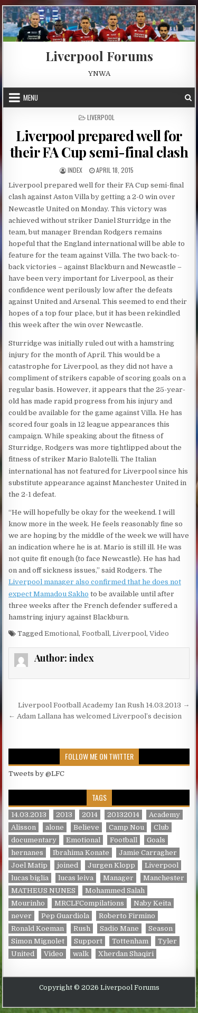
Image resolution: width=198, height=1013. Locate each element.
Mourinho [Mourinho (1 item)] (28, 903)
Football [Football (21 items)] (123, 840)
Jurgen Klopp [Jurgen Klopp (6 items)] (111, 865)
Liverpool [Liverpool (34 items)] (161, 865)
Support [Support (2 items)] (88, 941)
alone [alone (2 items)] (54, 827)
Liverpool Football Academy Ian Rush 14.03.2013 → (104, 705)
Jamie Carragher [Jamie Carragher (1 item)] (148, 853)
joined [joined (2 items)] (67, 865)
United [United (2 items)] (22, 954)
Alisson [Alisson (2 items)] (23, 827)
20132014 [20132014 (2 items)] (123, 815)
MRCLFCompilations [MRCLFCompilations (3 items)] (89, 903)
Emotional (61, 633)
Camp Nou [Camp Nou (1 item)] (126, 827)
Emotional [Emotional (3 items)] (83, 840)
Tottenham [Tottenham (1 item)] (130, 941)
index (75, 169)
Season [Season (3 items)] (160, 928)
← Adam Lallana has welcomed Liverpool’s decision (95, 716)
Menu (30, 97)
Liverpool (101, 117)
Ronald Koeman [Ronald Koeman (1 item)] (37, 928)
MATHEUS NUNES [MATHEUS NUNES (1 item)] (43, 890)
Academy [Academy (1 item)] (164, 815)
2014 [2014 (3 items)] (90, 815)
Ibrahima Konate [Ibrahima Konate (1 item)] (81, 853)
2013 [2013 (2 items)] (64, 815)
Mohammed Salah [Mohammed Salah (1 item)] (115, 890)
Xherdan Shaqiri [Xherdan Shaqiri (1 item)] (126, 954)
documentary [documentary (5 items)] (33, 840)
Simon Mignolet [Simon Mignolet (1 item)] (37, 941)
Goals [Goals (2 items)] (156, 840)
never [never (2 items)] (21, 916)
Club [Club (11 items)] (161, 827)
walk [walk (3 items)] (81, 954)
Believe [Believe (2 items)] (86, 827)
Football (95, 633)
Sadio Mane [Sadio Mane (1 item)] (119, 928)
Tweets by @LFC (36, 774)
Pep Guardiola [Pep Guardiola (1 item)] (65, 916)
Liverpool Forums (99, 55)
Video (159, 633)
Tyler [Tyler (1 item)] (167, 941)
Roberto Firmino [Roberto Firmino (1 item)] (127, 916)
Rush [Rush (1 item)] (81, 928)
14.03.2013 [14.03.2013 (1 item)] (28, 815)
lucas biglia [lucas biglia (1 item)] (30, 878)
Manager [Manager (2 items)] (118, 878)
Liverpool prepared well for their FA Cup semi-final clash (99, 143)
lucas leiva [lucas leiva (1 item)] (75, 878)
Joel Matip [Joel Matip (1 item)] (29, 865)
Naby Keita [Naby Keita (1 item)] (152, 903)
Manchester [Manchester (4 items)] (163, 878)
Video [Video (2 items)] (53, 954)
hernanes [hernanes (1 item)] (27, 853)
